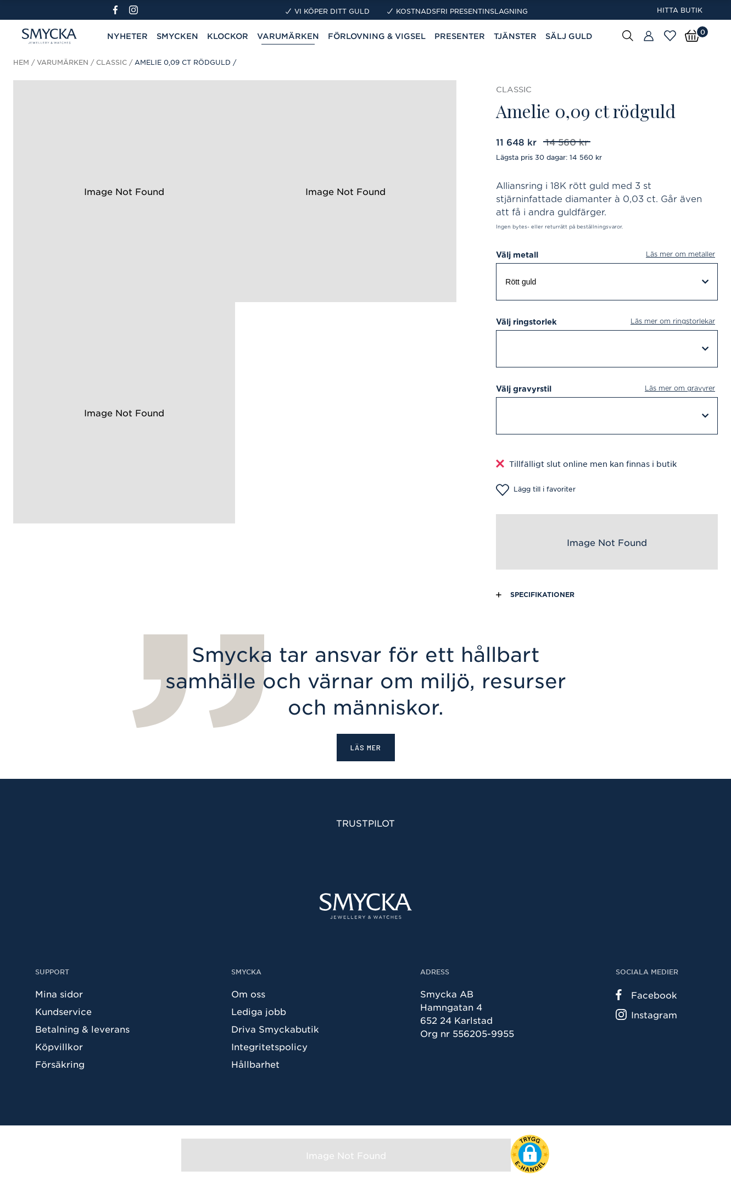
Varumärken (62, 62)
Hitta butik (679, 10)
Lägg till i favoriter (536, 490)
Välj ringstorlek (607, 322)
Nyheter (127, 36)
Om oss (248, 993)
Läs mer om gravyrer (680, 388)
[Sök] (627, 35)
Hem (21, 62)
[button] (530, 1154)
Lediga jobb (258, 1011)
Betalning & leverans (82, 1028)
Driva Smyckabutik (275, 1028)
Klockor (227, 36)
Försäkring (60, 1063)
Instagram (646, 1014)
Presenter (459, 36)
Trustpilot (365, 822)
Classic (111, 62)
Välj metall (607, 255)
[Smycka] (366, 906)
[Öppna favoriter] (670, 36)
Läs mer (365, 747)
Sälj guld (569, 36)
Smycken (177, 36)
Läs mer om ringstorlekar (672, 321)
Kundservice (63, 1011)
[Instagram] (135, 9)
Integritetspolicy (269, 1046)
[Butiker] (648, 36)
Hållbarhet (255, 1063)
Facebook (646, 994)
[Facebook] (120, 9)
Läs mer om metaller (680, 254)
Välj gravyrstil (607, 389)
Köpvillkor (59, 1046)
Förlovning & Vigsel (377, 36)
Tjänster (515, 36)
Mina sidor (59, 993)
